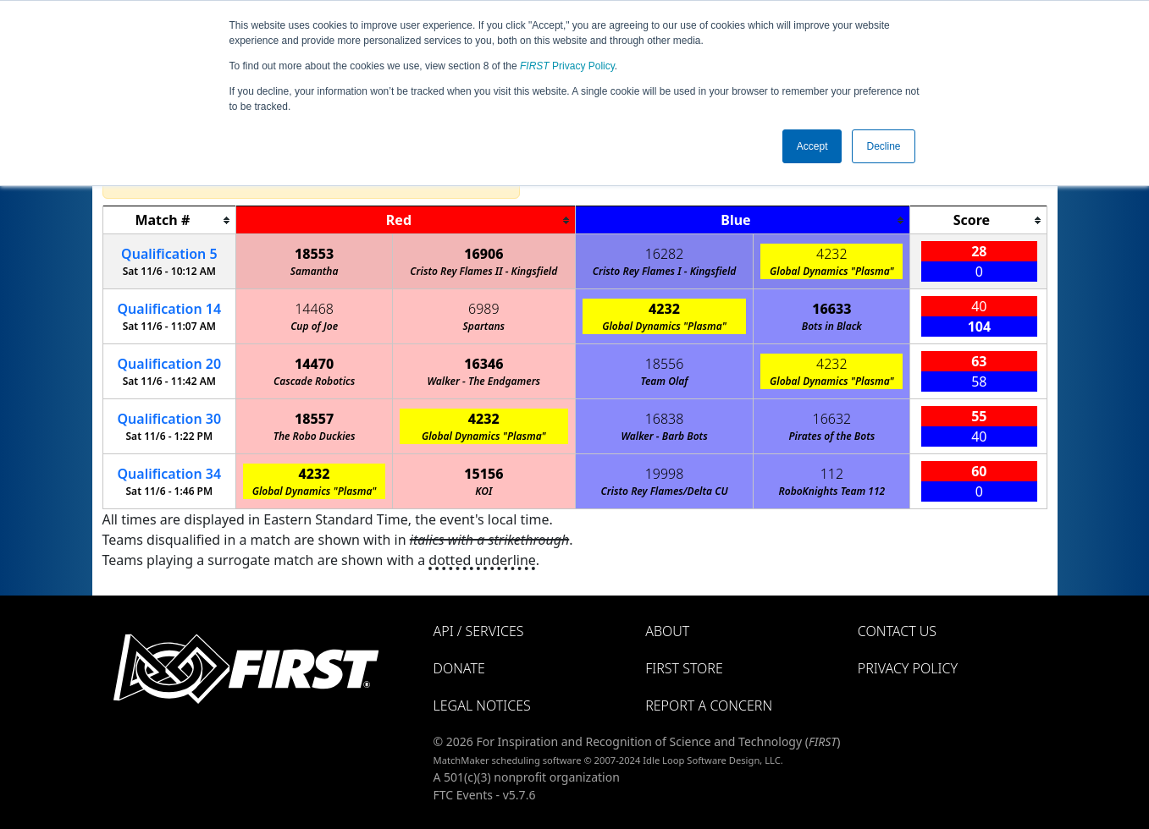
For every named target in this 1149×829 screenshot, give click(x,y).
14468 (314, 308)
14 (170, 308)
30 (170, 418)
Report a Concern (708, 705)
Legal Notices (482, 705)
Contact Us (897, 631)
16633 (831, 308)
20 (170, 363)
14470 (314, 363)
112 (831, 473)
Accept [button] (812, 146)
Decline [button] (883, 146)
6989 (484, 308)
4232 (832, 253)
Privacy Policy (567, 66)
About (667, 631)
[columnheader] (169, 220)
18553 (314, 253)
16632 (832, 418)
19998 (664, 473)
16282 (664, 253)
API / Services (479, 631)
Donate (459, 668)
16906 (483, 253)
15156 (483, 473)
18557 (314, 418)
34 (170, 473)
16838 (664, 418)
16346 (483, 363)
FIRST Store (684, 668)
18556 (664, 363)
